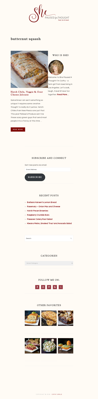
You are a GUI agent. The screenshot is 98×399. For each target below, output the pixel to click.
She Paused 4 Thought (49, 13)
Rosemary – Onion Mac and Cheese (43, 207)
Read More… (63, 95)
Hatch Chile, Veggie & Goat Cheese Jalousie (27, 93)
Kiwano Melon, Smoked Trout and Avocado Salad (49, 223)
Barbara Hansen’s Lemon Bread (41, 202)
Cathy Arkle (57, 394)
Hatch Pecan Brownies (37, 211)
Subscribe (35, 177)
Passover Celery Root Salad (39, 219)
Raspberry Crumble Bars (38, 215)
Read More (18, 129)
